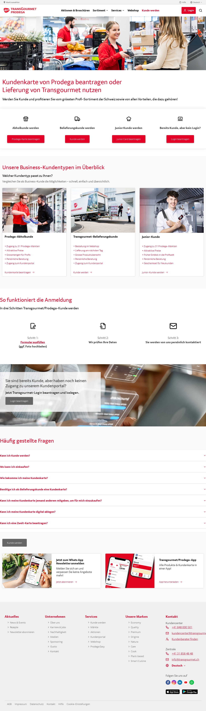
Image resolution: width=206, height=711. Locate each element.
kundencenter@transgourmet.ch (186, 633)
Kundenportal (98, 637)
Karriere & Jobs (59, 627)
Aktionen (96, 632)
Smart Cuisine (139, 662)
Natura (135, 642)
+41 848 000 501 (182, 627)
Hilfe (184, 2)
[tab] (103, 455)
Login (191, 10)
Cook (134, 652)
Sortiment (99, 10)
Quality (135, 627)
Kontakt (55, 652)
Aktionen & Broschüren (75, 10)
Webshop (133, 10)
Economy (136, 622)
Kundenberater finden (185, 639)
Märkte (94, 627)
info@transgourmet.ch (185, 659)
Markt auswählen (13, 2)
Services (116, 10)
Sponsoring (57, 642)
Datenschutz (39, 704)
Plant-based (138, 657)
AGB (9, 704)
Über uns (55, 622)
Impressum (22, 704)
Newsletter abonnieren (23, 632)
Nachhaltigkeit (59, 632)
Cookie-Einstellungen (84, 704)
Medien (54, 637)
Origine (135, 637)
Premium (136, 632)
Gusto (54, 647)
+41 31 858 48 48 (182, 653)
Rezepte (14, 627)
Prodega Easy (98, 647)
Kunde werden (150, 10)
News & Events (19, 622)
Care (133, 647)
